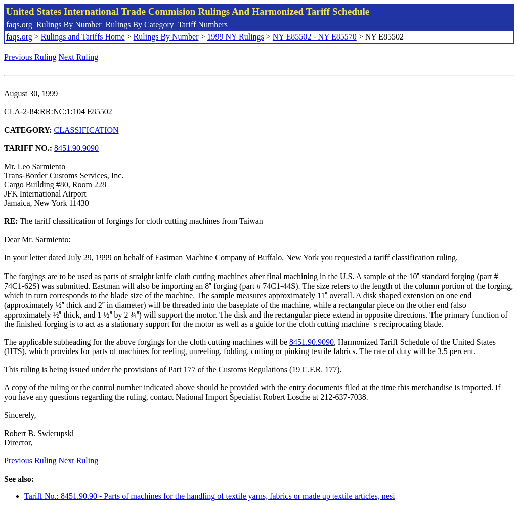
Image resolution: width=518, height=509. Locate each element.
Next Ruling (79, 57)
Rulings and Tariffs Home (83, 36)
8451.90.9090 (76, 148)
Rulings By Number (69, 24)
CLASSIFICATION (86, 130)
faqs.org (19, 24)
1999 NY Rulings (235, 36)
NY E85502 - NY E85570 (315, 36)
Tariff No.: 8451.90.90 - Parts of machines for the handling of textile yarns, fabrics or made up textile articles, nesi (209, 496)
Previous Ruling (30, 57)
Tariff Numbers (203, 24)
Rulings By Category (140, 24)
